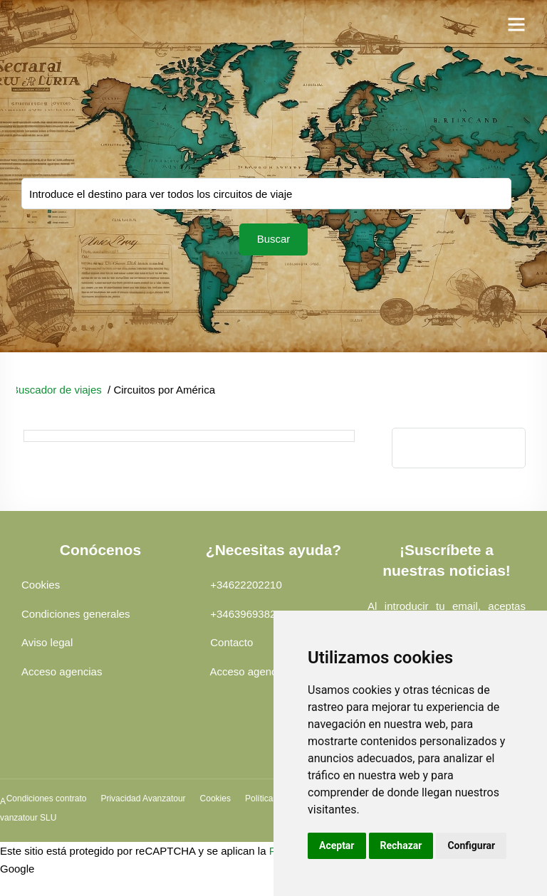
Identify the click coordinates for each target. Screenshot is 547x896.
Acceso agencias (61, 671)
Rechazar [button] (401, 845)
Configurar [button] (471, 845)
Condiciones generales (75, 614)
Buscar (274, 239)
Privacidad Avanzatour (142, 798)
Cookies (40, 585)
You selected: (266, 193)
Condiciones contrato (46, 798)
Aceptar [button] (337, 845)
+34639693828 (246, 614)
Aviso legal (47, 642)
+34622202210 (246, 585)
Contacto (231, 642)
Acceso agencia (247, 671)
